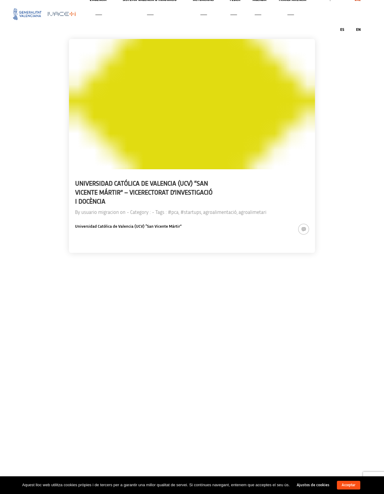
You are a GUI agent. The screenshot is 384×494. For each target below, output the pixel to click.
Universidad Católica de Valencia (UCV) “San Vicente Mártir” (128, 226)
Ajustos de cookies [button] (313, 485)
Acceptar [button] (349, 485)
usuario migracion (100, 212)
